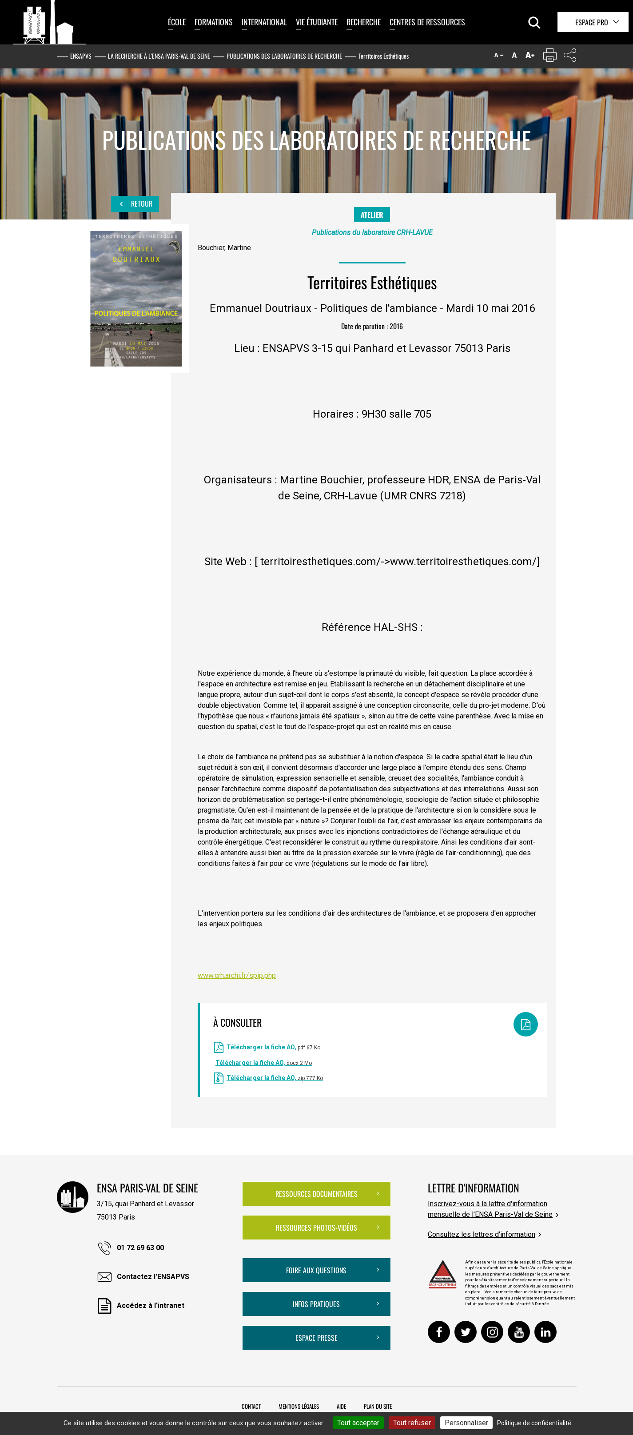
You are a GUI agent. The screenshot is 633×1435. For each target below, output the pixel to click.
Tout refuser (412, 1423)
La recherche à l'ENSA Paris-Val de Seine (159, 55)
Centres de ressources (427, 22)
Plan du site (378, 1406)
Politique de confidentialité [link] (534, 1423)
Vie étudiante (317, 22)
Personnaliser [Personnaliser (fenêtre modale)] (466, 1423)
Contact (251, 1406)
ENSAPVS (81, 55)
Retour (135, 204)
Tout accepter (358, 1423)
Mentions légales (299, 1406)
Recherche (363, 22)
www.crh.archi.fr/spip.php (237, 975)
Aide (341, 1406)
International (264, 22)
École (177, 22)
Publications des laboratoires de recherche (284, 55)
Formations (214, 22)
